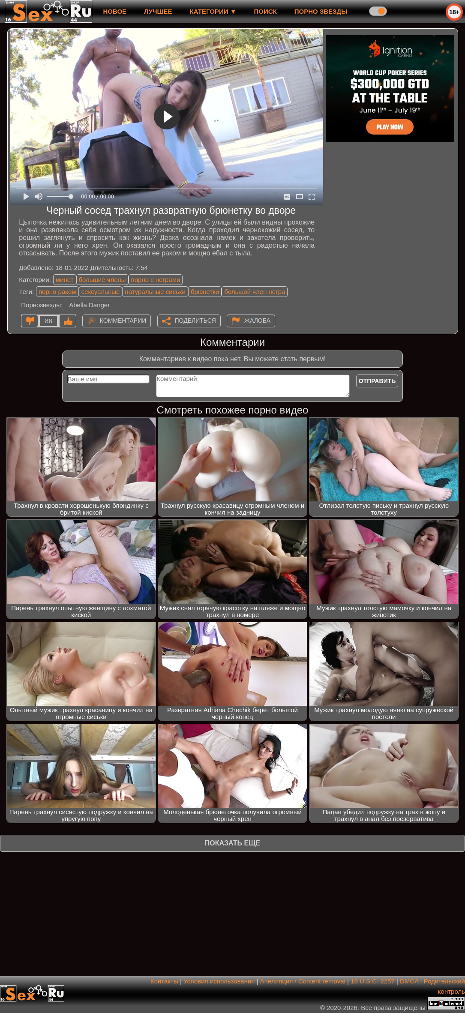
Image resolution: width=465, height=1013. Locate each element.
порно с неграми (155, 279)
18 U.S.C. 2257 (373, 981)
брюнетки (205, 291)
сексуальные (100, 291)
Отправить (377, 381)
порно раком (57, 291)
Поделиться (195, 320)
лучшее (158, 11)
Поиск (265, 11)
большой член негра (254, 291)
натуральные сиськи (155, 291)
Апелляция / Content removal (302, 981)
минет (65, 279)
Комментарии (123, 320)
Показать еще (232, 843)
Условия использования (219, 981)
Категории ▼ (213, 11)
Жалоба (257, 320)
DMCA (409, 981)
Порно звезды (321, 11)
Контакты (164, 981)
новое (114, 11)
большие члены (102, 279)
